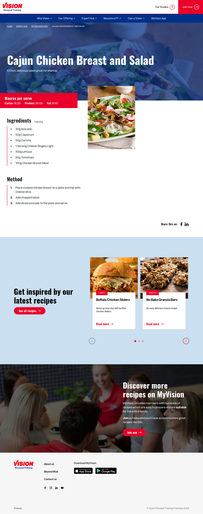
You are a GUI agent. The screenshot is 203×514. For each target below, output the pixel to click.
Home (9, 26)
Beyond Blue (51, 471)
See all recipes (27, 311)
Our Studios (165, 7)
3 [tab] (143, 341)
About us (49, 464)
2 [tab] (139, 341)
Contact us (50, 479)
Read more (102, 324)
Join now (132, 433)
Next (186, 341)
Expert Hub (21, 26)
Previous (92, 341)
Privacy (18, 508)
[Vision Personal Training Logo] (12, 7)
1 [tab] (135, 341)
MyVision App (158, 18)
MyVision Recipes (39, 26)
